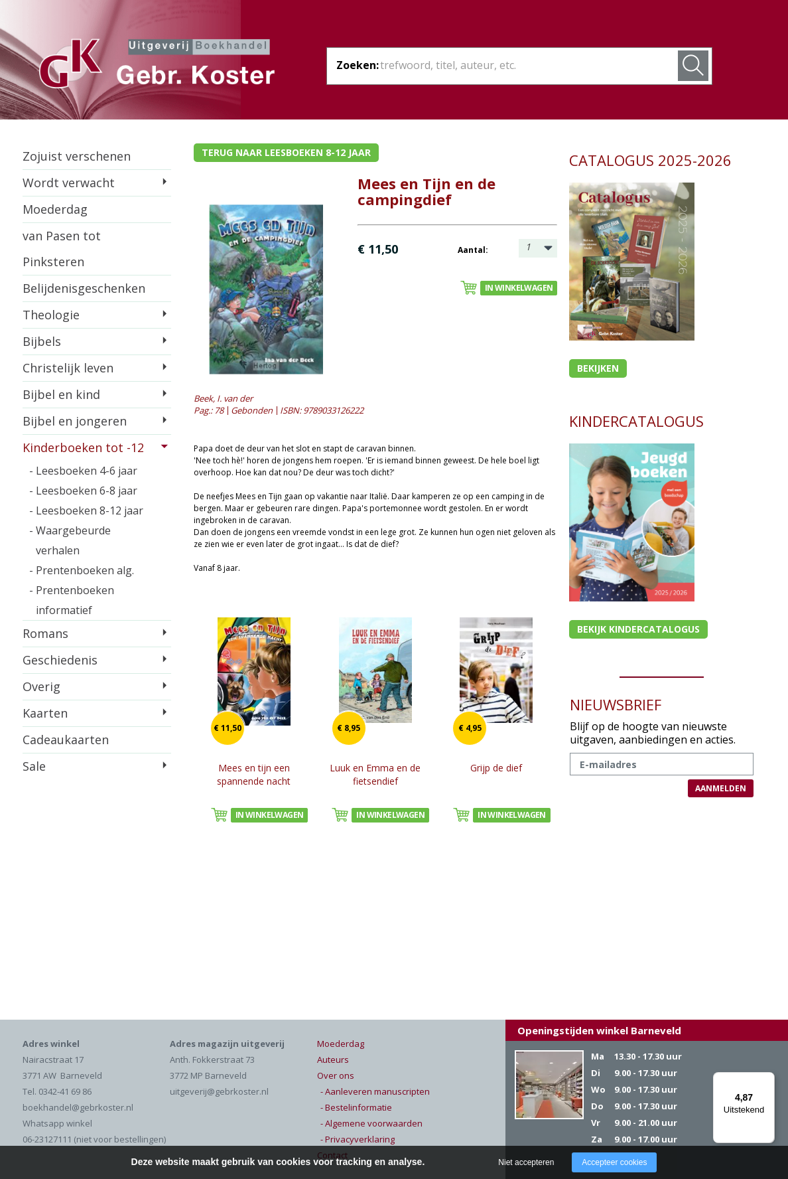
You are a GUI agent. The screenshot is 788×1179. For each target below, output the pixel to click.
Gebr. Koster (157, 66)
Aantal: (473, 250)
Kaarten (45, 713)
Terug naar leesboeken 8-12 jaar (286, 152)
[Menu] (767, 1080)
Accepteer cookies (614, 1162)
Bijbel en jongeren (75, 421)
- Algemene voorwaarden (371, 1123)
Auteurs (333, 1059)
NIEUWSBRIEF (615, 704)
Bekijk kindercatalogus (638, 629)
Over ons (335, 1075)
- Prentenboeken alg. (81, 570)
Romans (45, 633)
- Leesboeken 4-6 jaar (83, 470)
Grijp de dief (496, 767)
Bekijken (598, 368)
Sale (34, 766)
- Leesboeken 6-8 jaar (83, 490)
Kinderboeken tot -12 (83, 447)
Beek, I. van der (223, 398)
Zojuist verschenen (77, 156)
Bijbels (42, 341)
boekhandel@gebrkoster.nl (78, 1107)
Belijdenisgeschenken (84, 288)
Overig (41, 686)
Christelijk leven (68, 368)
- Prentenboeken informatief (71, 600)
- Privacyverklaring (357, 1139)
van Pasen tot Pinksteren (62, 249)
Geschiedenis (60, 660)
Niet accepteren (526, 1162)
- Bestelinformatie (356, 1107)
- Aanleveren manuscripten (375, 1091)
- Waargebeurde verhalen (70, 540)
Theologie (51, 315)
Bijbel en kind (61, 394)
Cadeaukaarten (66, 739)
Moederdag (55, 209)
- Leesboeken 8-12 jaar (86, 510)
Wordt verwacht (69, 183)
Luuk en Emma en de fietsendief (375, 774)
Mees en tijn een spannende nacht (254, 774)
